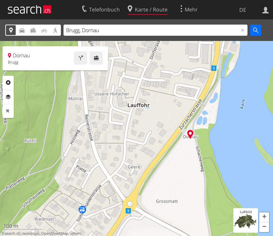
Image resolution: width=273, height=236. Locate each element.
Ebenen (8, 97)
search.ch (12, 233)
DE (242, 9)
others (75, 233)
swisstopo (30, 233)
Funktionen (8, 111)
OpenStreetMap (54, 233)
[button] (264, 217)
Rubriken (8, 82)
